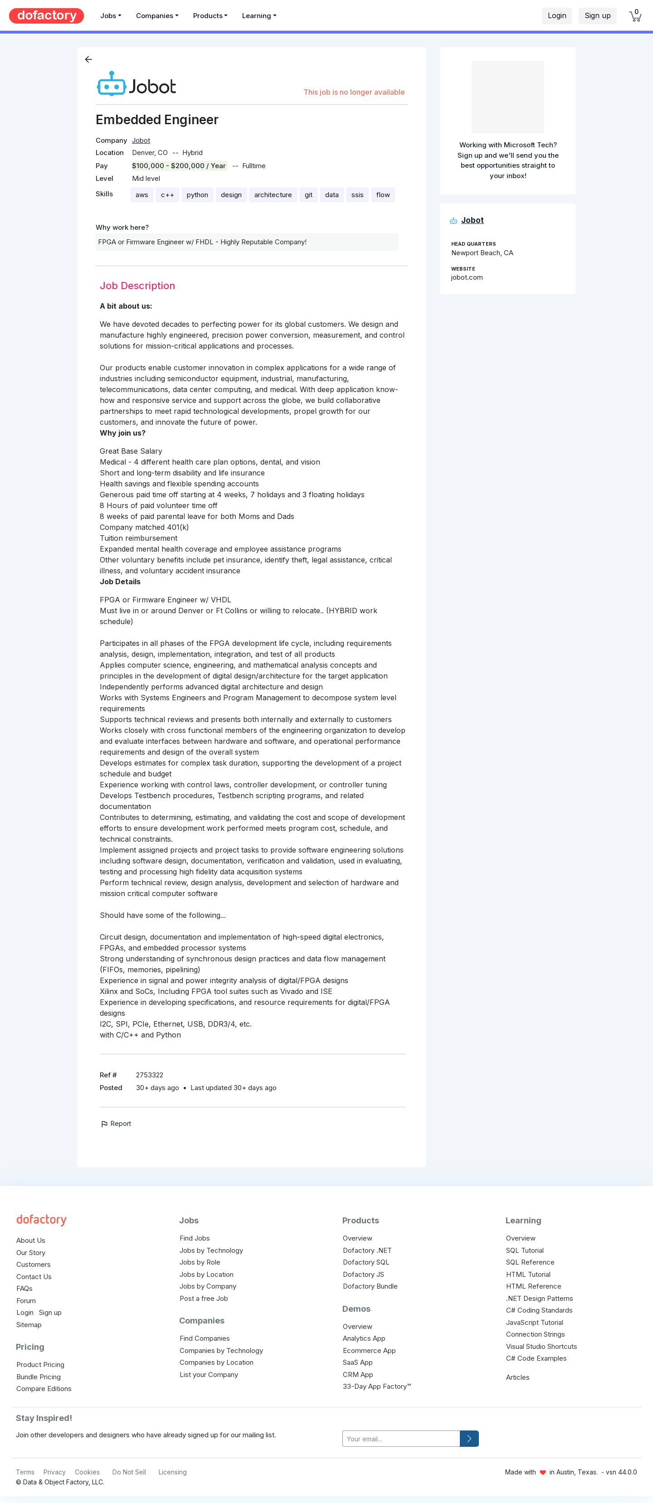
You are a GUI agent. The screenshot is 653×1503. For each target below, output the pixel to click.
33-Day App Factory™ (377, 1386)
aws (142, 194)
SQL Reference (530, 1262)
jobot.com (467, 277)
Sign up (598, 15)
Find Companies (205, 1338)
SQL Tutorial (525, 1250)
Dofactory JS (363, 1274)
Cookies (87, 1472)
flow (383, 194)
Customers (33, 1264)
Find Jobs (195, 1238)
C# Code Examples (536, 1358)
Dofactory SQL (366, 1262)
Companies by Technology (221, 1350)
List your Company (209, 1374)
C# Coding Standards (539, 1310)
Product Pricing (40, 1364)
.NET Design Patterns (539, 1298)
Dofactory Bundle (370, 1286)
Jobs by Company (208, 1286)
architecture (273, 194)
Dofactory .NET (367, 1250)
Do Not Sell (129, 1472)
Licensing (173, 1472)
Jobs (108, 15)
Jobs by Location (207, 1274)
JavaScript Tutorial (534, 1322)
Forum (26, 1300)
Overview (357, 1238)
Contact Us (34, 1276)
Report (115, 1123)
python (197, 194)
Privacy (55, 1472)
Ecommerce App (369, 1350)
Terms (25, 1472)
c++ (167, 194)
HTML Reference (533, 1286)
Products (208, 15)
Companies (154, 15)
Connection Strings (535, 1334)
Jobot (141, 140)
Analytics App (364, 1338)
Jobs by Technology (211, 1250)
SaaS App (358, 1362)
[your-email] (401, 1438)
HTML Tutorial (528, 1274)
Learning (256, 15)
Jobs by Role (200, 1262)
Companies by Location (216, 1362)
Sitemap (29, 1324)
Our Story (30, 1252)
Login (557, 15)
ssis (357, 194)
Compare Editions (44, 1388)
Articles (518, 1377)
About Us (30, 1240)
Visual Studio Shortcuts (541, 1346)
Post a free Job (204, 1298)
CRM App (358, 1374)
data (332, 194)
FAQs (24, 1288)
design (231, 194)
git (308, 194)
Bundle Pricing (38, 1376)
